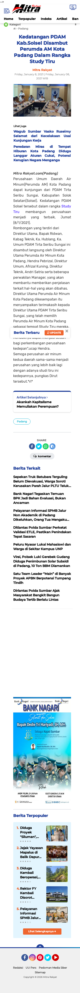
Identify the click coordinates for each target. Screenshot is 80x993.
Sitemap (40, 972)
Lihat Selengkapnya (42, 931)
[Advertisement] (40, 653)
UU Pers (31, 967)
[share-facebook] (32, 446)
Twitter (49, 959)
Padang (22, 421)
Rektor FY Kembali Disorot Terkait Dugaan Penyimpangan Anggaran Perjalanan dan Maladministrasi (31, 893)
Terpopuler (27, 19)
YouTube (58, 959)
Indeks (46, 19)
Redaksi (18, 967)
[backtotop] (40, 948)
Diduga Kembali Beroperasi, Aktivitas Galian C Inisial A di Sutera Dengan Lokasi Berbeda (29, 872)
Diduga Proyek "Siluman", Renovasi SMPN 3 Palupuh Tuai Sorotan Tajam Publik (30, 832)
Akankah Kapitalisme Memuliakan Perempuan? (38, 404)
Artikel (62, 19)
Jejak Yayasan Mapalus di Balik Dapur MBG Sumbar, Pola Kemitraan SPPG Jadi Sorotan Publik (31, 852)
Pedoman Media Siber (53, 967)
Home (8, 19)
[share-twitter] (39, 446)
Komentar (42, 456)
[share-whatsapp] (46, 446)
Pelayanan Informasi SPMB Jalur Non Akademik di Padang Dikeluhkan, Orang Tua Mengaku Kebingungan (31, 913)
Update (54, 332)
